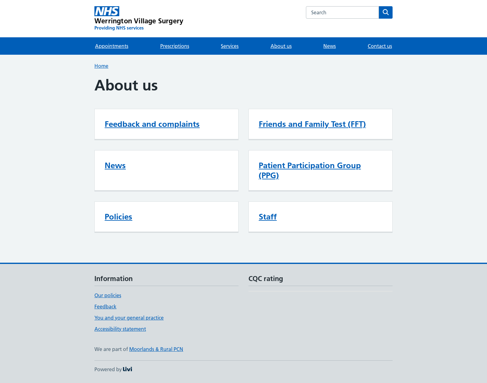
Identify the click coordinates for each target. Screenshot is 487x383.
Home (101, 66)
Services (230, 46)
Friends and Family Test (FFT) (312, 124)
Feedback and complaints (152, 124)
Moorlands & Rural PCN (156, 349)
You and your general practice (129, 318)
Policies (118, 217)
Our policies (107, 295)
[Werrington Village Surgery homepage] (138, 18)
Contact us (380, 46)
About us (281, 46)
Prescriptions (174, 46)
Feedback (105, 306)
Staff (268, 217)
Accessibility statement (120, 329)
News (329, 46)
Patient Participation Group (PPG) (310, 170)
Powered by (113, 369)
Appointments (111, 46)
